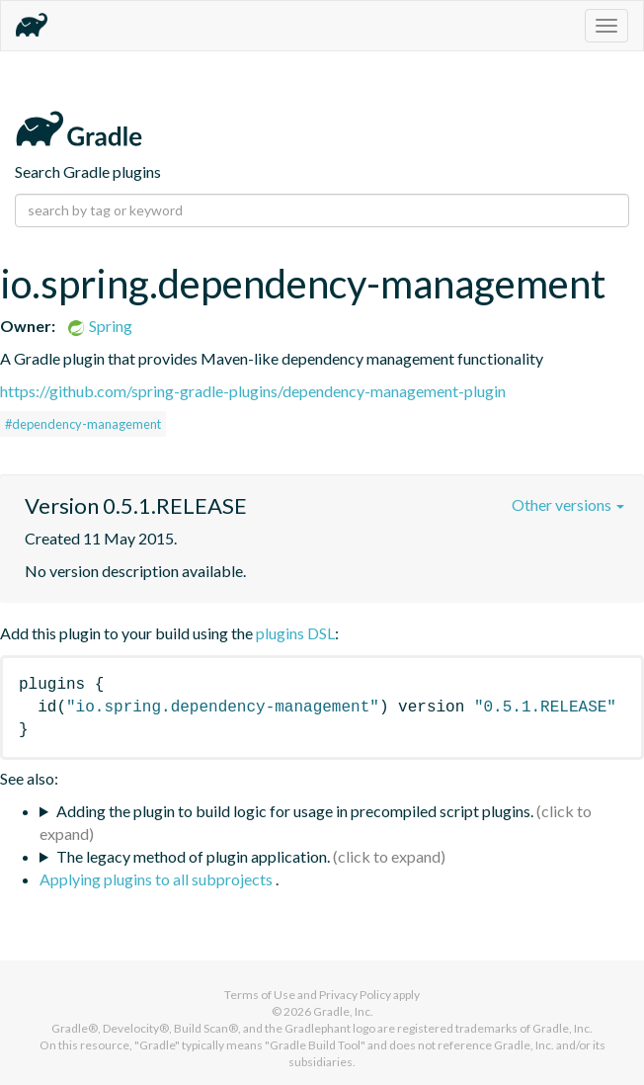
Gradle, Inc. (343, 1011)
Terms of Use (259, 994)
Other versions (568, 504)
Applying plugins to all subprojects (158, 879)
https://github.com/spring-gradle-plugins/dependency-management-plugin (253, 390)
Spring (99, 325)
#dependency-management (83, 424)
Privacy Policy (355, 994)
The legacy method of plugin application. (193, 856)
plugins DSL (295, 633)
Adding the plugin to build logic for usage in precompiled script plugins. (294, 810)
